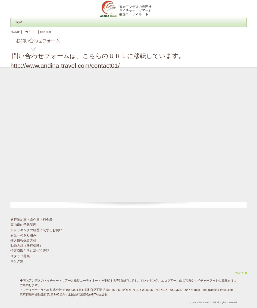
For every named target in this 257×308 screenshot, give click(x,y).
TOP (18, 22)
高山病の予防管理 (23, 225)
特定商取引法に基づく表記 (29, 251)
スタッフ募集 (20, 256)
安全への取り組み (23, 235)
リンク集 (16, 261)
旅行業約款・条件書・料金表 (31, 219)
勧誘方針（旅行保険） (26, 245)
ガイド (30, 32)
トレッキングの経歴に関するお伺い (36, 230)
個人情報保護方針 (23, 240)
